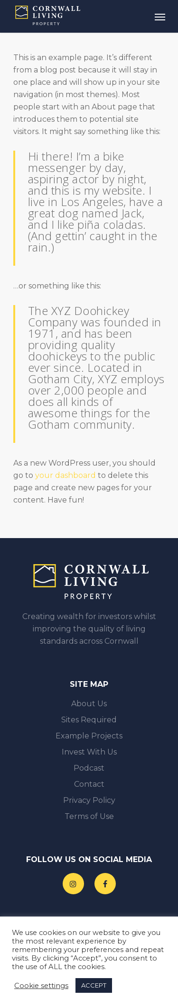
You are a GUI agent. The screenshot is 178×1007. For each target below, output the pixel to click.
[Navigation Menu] (160, 16)
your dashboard (65, 475)
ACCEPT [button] (93, 985)
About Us (89, 703)
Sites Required (89, 719)
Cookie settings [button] (41, 985)
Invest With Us (89, 751)
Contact (89, 784)
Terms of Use (89, 816)
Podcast (89, 768)
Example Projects (89, 735)
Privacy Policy (89, 800)
